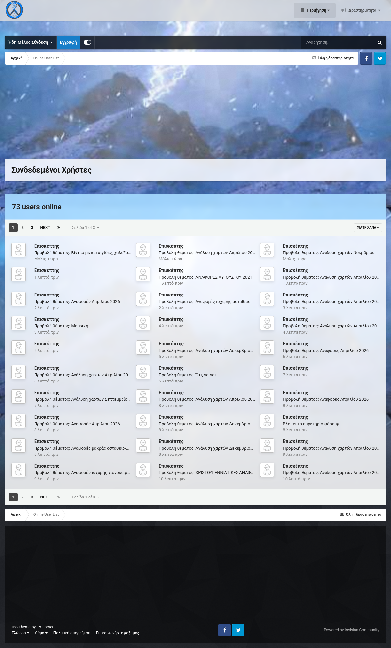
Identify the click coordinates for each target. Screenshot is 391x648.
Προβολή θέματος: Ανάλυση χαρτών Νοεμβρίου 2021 (334, 252)
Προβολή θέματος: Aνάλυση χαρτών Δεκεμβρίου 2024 (211, 423)
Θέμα (41, 633)
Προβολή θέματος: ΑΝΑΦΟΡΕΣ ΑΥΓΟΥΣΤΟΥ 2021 (205, 277)
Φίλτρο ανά (368, 227)
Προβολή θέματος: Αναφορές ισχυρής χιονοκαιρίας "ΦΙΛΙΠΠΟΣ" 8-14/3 (102, 472)
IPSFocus (44, 627)
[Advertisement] (123, 113)
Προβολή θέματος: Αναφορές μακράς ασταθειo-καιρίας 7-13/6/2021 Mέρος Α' (109, 448)
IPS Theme (21, 627)
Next (45, 227)
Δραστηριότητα (362, 16)
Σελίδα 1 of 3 (85, 227)
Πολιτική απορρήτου (71, 633)
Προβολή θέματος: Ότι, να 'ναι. (188, 374)
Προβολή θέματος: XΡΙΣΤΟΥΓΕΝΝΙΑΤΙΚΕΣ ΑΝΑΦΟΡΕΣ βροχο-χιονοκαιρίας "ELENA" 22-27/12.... (249, 472)
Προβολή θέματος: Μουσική (61, 326)
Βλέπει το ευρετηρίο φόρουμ (311, 423)
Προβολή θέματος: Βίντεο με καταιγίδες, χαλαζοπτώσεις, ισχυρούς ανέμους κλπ (112, 252)
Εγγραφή (68, 42)
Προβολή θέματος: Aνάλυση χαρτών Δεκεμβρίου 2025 (211, 350)
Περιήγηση (316, 16)
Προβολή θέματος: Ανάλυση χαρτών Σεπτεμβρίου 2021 (87, 399)
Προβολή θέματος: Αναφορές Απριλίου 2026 (77, 301)
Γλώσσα (20, 633)
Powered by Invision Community (351, 630)
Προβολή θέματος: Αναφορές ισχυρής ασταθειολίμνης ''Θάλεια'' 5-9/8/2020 (231, 301)
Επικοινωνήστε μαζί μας (117, 633)
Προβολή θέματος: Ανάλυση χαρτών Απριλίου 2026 (208, 252)
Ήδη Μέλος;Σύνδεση (30, 42)
